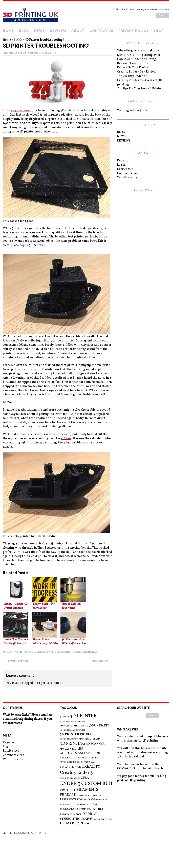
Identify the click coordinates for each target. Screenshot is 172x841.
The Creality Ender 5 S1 (133, 76)
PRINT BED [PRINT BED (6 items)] (95, 809)
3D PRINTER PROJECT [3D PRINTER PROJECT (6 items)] (77, 734)
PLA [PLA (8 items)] (93, 804)
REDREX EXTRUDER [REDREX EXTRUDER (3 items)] (71, 814)
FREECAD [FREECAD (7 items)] (68, 795)
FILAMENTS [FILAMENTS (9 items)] (87, 789)
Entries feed (125, 169)
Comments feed (128, 173)
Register (123, 161)
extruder (66, 438)
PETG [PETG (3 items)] (63, 804)
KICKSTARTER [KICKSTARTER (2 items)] (94, 795)
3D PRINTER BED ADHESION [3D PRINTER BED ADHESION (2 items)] (72, 722)
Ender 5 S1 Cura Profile (132, 67)
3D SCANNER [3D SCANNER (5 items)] (95, 744)
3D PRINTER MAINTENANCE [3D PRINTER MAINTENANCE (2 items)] (72, 730)
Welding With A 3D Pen (133, 110)
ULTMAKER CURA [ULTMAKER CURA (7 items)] (74, 823)
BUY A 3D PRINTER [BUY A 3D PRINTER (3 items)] (70, 767)
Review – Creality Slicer (133, 63)
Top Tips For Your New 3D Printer (139, 89)
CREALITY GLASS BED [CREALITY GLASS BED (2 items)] (70, 778)
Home (7, 40)
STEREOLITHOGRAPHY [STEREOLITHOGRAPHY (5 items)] (76, 819)
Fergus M (35, 53)
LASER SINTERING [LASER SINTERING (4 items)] (71, 799)
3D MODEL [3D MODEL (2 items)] (64, 717)
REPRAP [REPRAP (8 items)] (89, 814)
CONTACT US (101, 30)
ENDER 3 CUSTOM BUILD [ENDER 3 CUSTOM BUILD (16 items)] (88, 783)
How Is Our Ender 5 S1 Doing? (137, 59)
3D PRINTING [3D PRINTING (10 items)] (72, 744)
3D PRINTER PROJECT (20, 651)
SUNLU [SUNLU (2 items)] (97, 819)
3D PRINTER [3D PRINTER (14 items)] (83, 716)
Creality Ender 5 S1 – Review (136, 72)
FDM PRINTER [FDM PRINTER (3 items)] (68, 790)
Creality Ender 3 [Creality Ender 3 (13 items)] (76, 772)
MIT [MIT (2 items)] (86, 800)
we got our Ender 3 (22, 111)
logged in (30, 683)
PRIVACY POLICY (133, 30)
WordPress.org (127, 178)
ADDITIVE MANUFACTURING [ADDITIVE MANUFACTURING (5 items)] (80, 753)
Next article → (102, 661)
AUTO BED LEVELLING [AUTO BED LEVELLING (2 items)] (88, 758)
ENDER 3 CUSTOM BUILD (80, 651)
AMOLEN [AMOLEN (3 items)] (65, 757)
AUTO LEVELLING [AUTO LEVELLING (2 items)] (68, 762)
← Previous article (16, 661)
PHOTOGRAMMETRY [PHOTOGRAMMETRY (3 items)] (78, 804)
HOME (8, 30)
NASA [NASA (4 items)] (92, 799)
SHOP (159, 30)
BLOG (24, 30)
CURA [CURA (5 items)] (85, 778)
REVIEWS (58, 30)
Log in (121, 165)
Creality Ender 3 (49, 651)
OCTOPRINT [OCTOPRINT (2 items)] (101, 800)
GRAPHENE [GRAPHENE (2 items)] (82, 795)
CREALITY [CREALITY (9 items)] (90, 766)
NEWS (39, 30)
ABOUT (78, 30)
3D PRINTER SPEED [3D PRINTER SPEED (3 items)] (89, 739)
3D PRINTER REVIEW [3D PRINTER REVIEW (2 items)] (69, 739)
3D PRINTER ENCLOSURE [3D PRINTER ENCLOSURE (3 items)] (74, 725)
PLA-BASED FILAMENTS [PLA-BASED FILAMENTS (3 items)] (73, 809)
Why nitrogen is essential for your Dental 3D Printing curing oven (140, 53)
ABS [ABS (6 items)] (80, 749)
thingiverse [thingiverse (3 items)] (106, 819)
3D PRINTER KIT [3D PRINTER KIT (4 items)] (98, 726)
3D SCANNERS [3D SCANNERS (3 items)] (68, 749)
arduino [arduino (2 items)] (74, 758)
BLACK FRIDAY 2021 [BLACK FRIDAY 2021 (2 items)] (86, 762)
